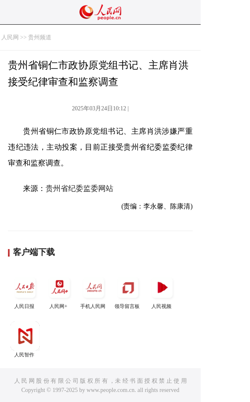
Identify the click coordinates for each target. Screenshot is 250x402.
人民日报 (25, 291)
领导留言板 (128, 291)
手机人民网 (93, 291)
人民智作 (25, 339)
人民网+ (59, 291)
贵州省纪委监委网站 (79, 188)
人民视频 (162, 291)
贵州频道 (39, 37)
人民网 (10, 37)
